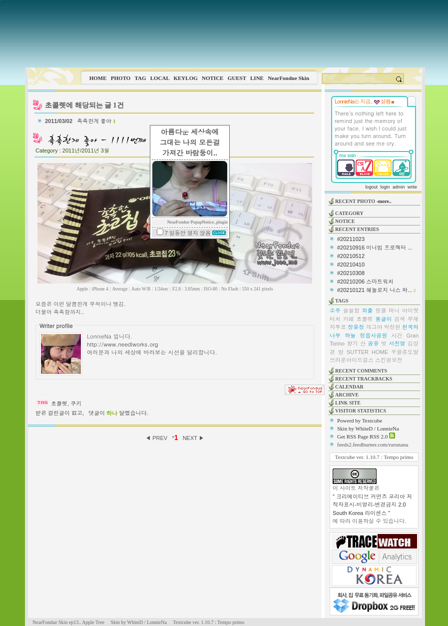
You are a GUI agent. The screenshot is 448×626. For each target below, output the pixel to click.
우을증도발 (405, 352)
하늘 (350, 335)
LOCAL (160, 78)
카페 (348, 319)
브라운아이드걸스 (352, 360)
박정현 (392, 327)
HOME (98, 78)
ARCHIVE (347, 395)
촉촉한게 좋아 (96, 121)
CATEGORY (349, 213)
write (412, 187)
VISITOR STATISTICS (360, 411)
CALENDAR (349, 387)
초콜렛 (59, 403)
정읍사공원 (373, 335)
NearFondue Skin (288, 78)
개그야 (374, 327)
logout (371, 187)
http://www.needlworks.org (122, 344)
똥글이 (383, 319)
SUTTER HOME (367, 352)
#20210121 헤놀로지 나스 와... (374, 290)
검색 (399, 319)
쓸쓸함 (351, 311)
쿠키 (75, 403)
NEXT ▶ (193, 438)
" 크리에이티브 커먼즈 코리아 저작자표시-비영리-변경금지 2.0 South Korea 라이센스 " (372, 505)
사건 (396, 335)
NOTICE (212, 78)
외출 (367, 311)
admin (399, 187)
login (385, 187)
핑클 (380, 311)
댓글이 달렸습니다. (118, 413)
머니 (394, 311)
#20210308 (351, 273)
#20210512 (351, 256)
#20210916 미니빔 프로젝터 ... (374, 247)
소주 (335, 311)
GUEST (237, 78)
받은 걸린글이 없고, (59, 413)
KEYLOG (185, 78)
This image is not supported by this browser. (225, 34)
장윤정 (356, 327)
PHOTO (121, 78)
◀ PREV (157, 438)
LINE (257, 78)
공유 (373, 343)
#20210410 (351, 265)
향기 (352, 343)
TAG (140, 78)
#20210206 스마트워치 (365, 281)
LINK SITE (348, 403)
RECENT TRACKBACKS (363, 379)
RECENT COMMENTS (361, 371)
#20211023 (351, 239)
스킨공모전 (389, 360)
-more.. (383, 201)
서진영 (397, 343)
